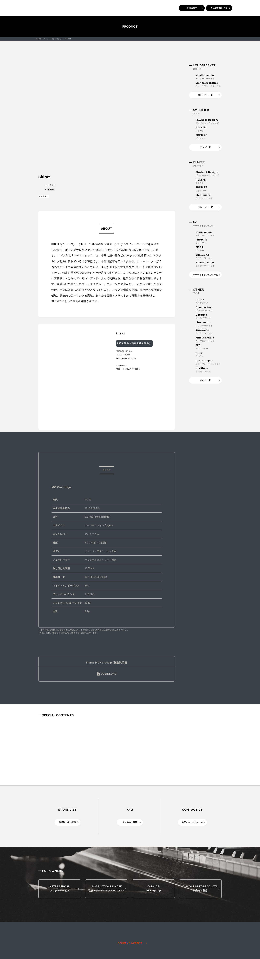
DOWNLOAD (108, 674)
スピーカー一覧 (205, 95)
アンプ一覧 (205, 147)
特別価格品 (192, 8)
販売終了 (44, 196)
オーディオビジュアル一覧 (205, 275)
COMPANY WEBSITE (130, 943)
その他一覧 (205, 380)
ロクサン (51, 185)
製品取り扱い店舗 (219, 8)
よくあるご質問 (130, 822)
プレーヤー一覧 (205, 207)
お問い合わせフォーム (192, 822)
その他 (50, 189)
